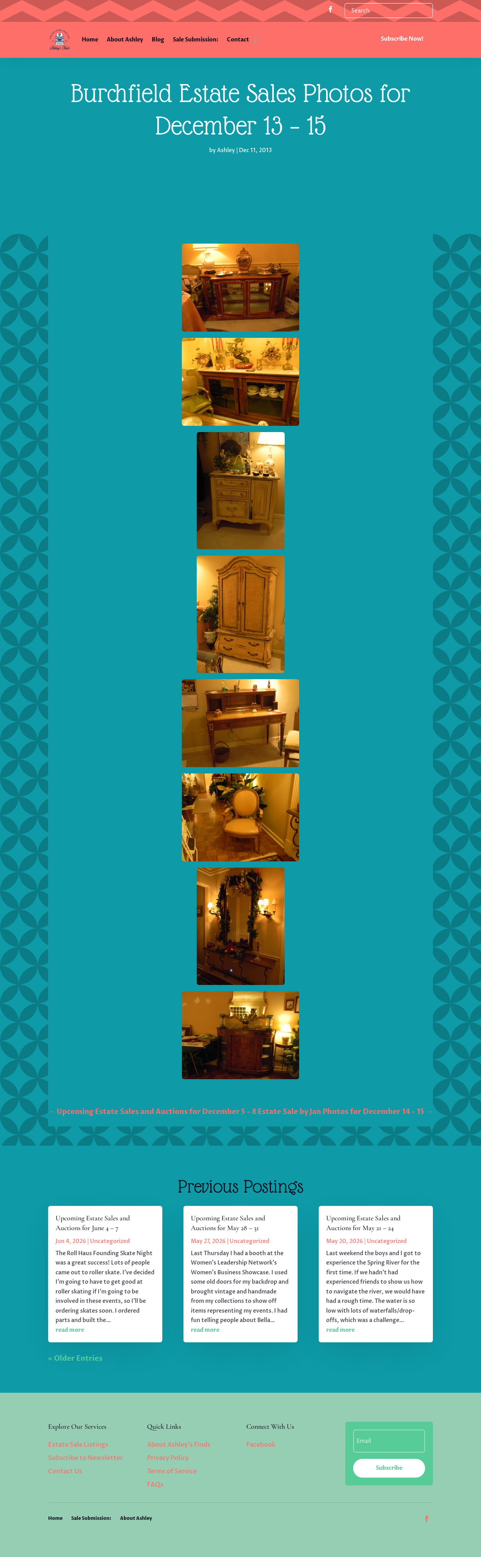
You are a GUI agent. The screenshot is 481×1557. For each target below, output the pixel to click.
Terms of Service (172, 1471)
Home (90, 39)
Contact (238, 39)
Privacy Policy (168, 1458)
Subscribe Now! (402, 39)
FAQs (155, 1484)
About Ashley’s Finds (178, 1444)
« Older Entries (75, 1358)
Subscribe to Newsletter (85, 1458)
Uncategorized (110, 1241)
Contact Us (65, 1471)
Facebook (260, 1444)
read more (70, 1330)
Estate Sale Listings (78, 1444)
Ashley (226, 150)
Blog (158, 39)
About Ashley (125, 39)
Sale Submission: (195, 39)
